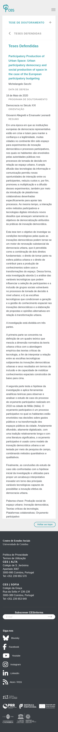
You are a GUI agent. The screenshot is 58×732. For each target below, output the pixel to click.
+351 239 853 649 (17, 598)
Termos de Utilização (14, 558)
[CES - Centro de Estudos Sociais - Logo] (8, 7)
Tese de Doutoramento (26, 22)
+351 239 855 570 (17, 576)
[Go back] (10, 33)
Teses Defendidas (27, 33)
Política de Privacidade (15, 554)
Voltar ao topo (45, 524)
